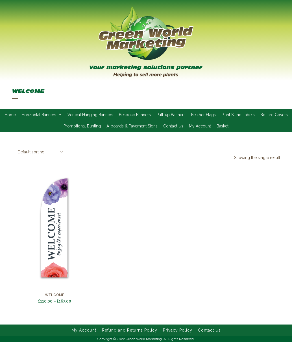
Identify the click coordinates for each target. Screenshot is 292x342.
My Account (200, 126)
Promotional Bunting (82, 126)
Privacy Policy (177, 330)
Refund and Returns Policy (129, 330)
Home (10, 114)
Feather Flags (203, 114)
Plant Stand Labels (238, 114)
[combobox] (40, 152)
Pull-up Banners (171, 114)
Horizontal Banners (41, 114)
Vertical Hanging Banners (90, 114)
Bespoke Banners (135, 114)
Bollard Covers (274, 114)
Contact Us (173, 126)
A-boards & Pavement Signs (132, 126)
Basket (222, 126)
